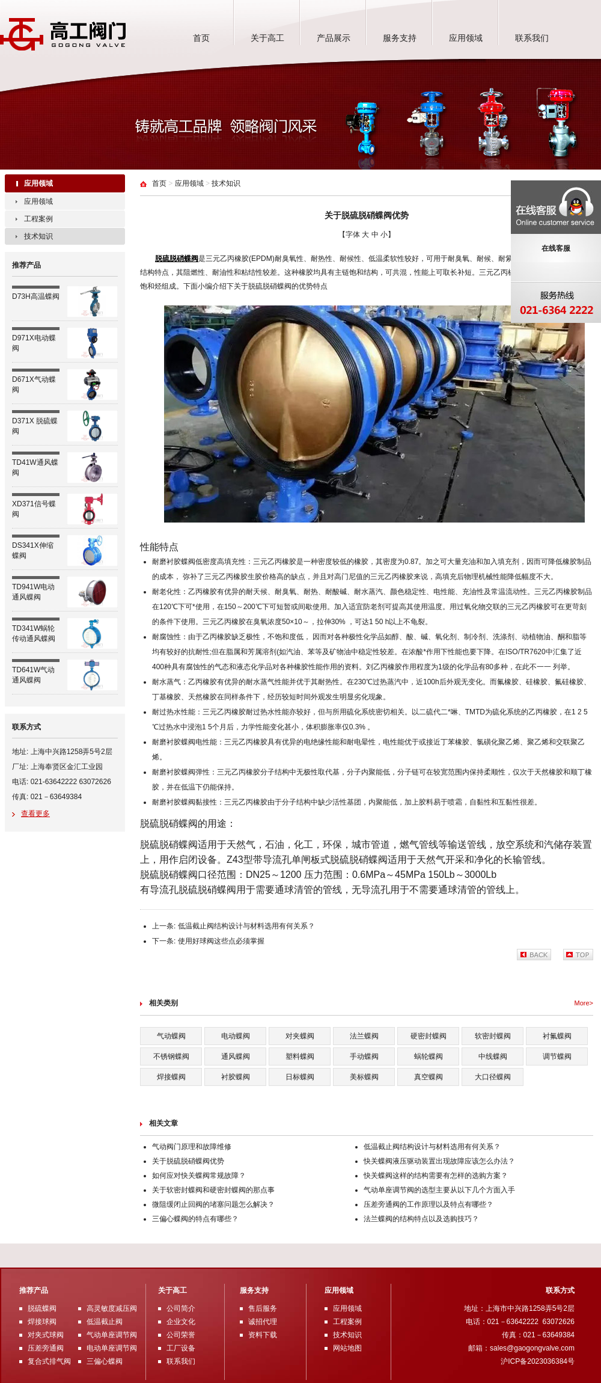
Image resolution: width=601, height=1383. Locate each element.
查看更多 (35, 813)
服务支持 (399, 38)
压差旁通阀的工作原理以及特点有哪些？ (428, 1204)
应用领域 (466, 38)
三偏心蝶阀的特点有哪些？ (195, 1219)
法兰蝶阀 (364, 1036)
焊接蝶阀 (171, 1077)
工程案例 (38, 219)
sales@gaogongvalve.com (532, 1348)
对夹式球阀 (46, 1335)
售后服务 (262, 1308)
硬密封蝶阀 (428, 1036)
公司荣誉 (180, 1335)
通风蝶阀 (235, 1056)
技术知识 (38, 236)
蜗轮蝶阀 (428, 1056)
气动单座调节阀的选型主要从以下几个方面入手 (439, 1190)
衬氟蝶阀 (557, 1036)
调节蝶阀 (557, 1056)
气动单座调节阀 (112, 1335)
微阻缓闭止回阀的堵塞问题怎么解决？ (213, 1204)
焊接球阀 (42, 1321)
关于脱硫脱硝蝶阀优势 (188, 1161)
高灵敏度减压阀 (112, 1308)
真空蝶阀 (428, 1077)
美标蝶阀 (364, 1077)
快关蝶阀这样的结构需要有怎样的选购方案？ (436, 1175)
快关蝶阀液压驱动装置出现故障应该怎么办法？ (439, 1161)
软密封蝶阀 (493, 1036)
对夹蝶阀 (299, 1036)
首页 (201, 38)
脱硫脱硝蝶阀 (176, 258)
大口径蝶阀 (493, 1077)
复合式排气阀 (49, 1361)
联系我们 (532, 38)
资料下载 (262, 1335)
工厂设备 (180, 1348)
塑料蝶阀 (299, 1056)
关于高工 (267, 38)
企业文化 (180, 1321)
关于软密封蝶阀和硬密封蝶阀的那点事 (213, 1190)
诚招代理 (262, 1321)
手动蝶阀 (364, 1056)
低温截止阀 (105, 1321)
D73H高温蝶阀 (35, 296)
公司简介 (180, 1308)
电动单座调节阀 (112, 1348)
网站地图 (347, 1348)
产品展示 (333, 38)
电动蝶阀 (235, 1036)
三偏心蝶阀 (105, 1361)
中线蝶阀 (492, 1056)
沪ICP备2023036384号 (538, 1361)
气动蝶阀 (171, 1036)
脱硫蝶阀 (42, 1308)
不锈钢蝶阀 (171, 1056)
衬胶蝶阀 (235, 1077)
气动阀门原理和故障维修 (191, 1146)
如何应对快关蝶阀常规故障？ (199, 1175)
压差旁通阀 (46, 1348)
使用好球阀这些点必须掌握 (221, 941)
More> (584, 1003)
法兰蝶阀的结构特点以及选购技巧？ (421, 1219)
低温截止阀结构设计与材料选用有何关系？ (246, 926)
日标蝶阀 (299, 1077)
